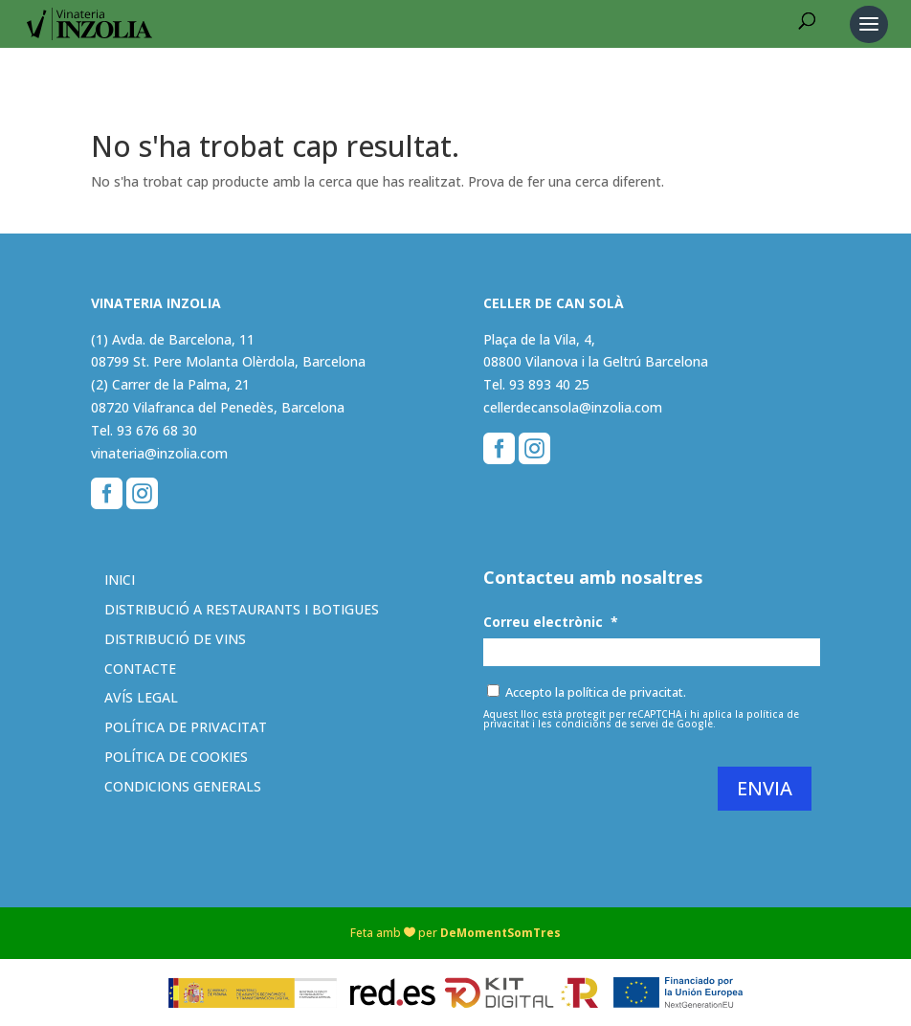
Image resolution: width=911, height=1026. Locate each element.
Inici (119, 579)
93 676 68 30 (157, 430)
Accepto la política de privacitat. (595, 692)
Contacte (140, 668)
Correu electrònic (550, 622)
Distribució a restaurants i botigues (241, 609)
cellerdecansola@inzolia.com (572, 407)
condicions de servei (606, 723)
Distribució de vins (175, 639)
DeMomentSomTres (500, 933)
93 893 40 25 (549, 384)
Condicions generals (182, 786)
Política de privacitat (185, 727)
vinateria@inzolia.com (159, 453)
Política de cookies (176, 756)
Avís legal (141, 697)
